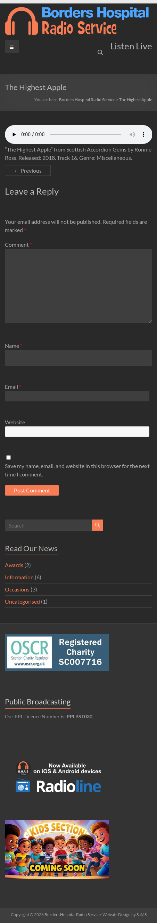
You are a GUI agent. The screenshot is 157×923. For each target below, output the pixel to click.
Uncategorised (22, 601)
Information (19, 577)
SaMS (142, 914)
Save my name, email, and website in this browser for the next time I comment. (77, 470)
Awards (14, 565)
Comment (18, 244)
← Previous (28, 170)
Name (13, 345)
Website (15, 422)
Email (13, 386)
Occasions (17, 589)
